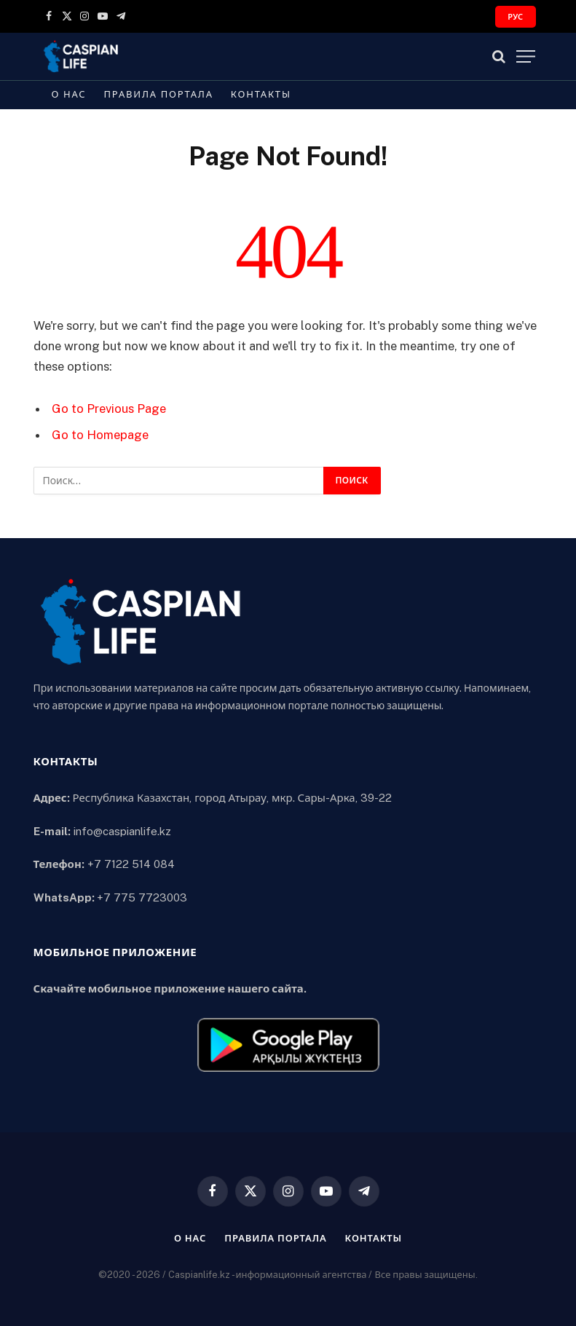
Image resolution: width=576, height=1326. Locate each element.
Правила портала (158, 94)
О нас (69, 94)
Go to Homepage (100, 434)
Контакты (261, 94)
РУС (515, 16)
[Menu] (525, 56)
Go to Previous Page (109, 408)
